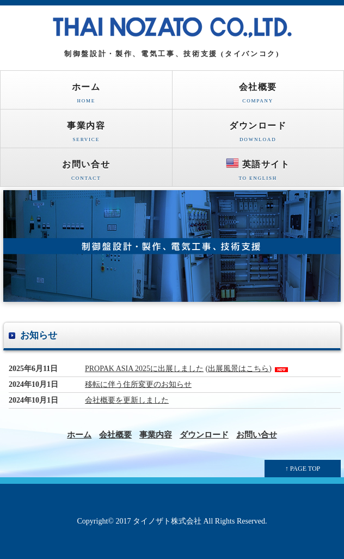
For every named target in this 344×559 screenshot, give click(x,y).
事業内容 (86, 134)
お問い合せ (86, 173)
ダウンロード (258, 134)
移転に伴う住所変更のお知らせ (138, 384)
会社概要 (258, 95)
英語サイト (258, 171)
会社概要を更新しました (127, 400)
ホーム (86, 95)
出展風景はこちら (238, 368)
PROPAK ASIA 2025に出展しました (144, 368)
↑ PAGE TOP (302, 468)
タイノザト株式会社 (167, 521)
